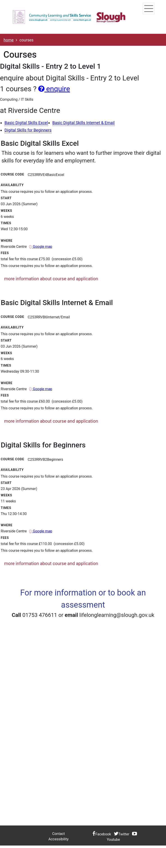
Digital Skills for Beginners (28, 130)
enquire (54, 88)
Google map (40, 246)
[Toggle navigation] (148, 8)
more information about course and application (51, 278)
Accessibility (58, 839)
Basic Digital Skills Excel (26, 122)
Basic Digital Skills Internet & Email (83, 122)
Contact (58, 834)
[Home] (69, 17)
